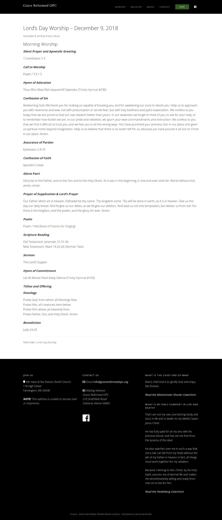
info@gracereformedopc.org (110, 382)
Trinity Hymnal (88, 90)
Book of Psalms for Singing (57, 226)
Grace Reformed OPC (40, 5)
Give (182, 6)
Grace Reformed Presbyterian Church (99, 514)
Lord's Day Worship (46, 342)
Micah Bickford (143, 514)
